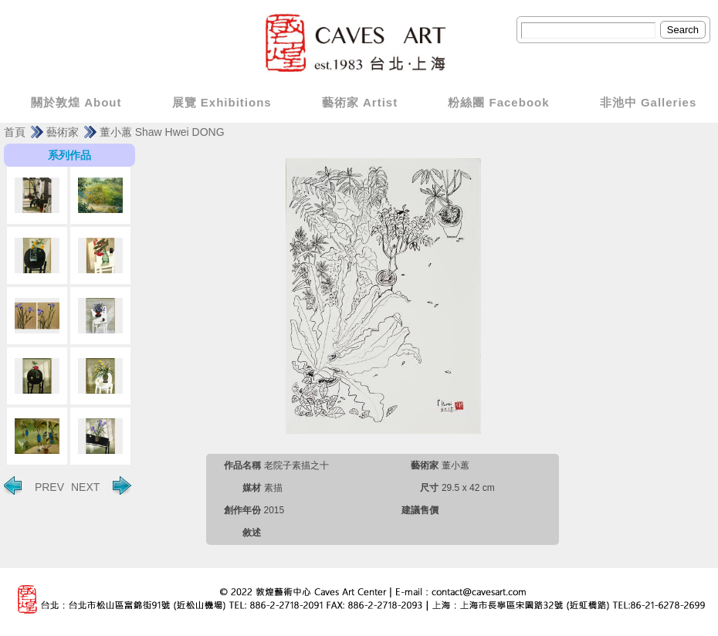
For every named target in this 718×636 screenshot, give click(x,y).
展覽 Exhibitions (222, 102)
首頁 (14, 132)
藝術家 (62, 132)
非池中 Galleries (648, 102)
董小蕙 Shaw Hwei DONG (162, 132)
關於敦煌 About (76, 102)
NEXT (101, 485)
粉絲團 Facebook (498, 102)
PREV (34, 485)
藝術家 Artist (360, 102)
